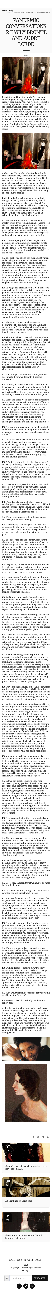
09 (8, 1182)
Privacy (25, 1271)
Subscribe (39, 1278)
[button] (49, 4)
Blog (11, 10)
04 (8, 1217)
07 (8, 1148)
